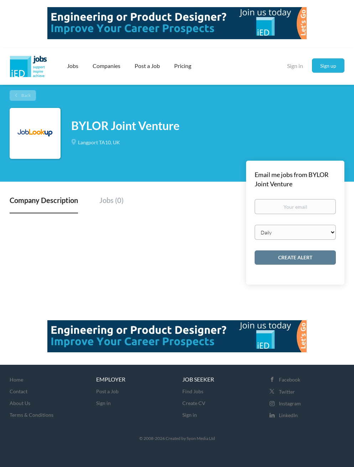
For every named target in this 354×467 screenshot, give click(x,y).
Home (16, 380)
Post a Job (107, 391)
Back (26, 95)
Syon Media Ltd (201, 438)
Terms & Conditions (31, 415)
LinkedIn (288, 415)
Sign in (295, 65)
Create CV (193, 403)
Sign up (328, 66)
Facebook (289, 380)
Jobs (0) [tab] (111, 200)
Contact (18, 391)
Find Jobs (192, 391)
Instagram (290, 403)
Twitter (287, 392)
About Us (20, 403)
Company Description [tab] (44, 200)
